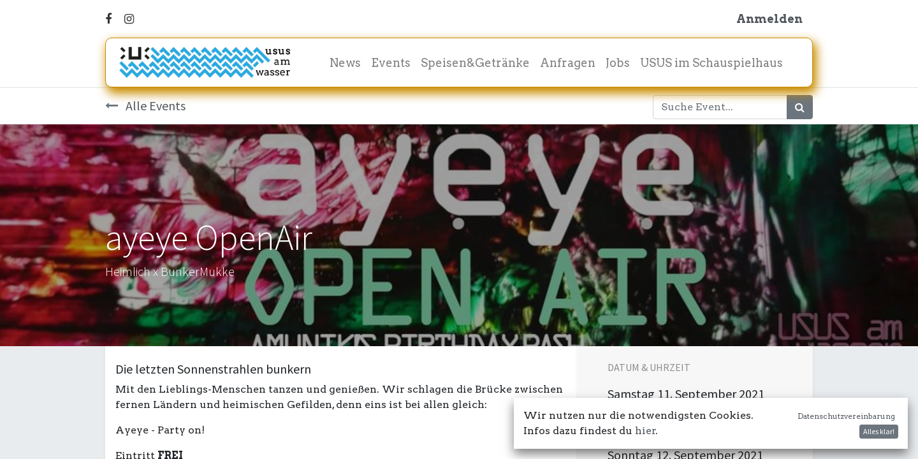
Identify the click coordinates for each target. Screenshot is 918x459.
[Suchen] (800, 107)
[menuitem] (345, 62)
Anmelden (769, 19)
